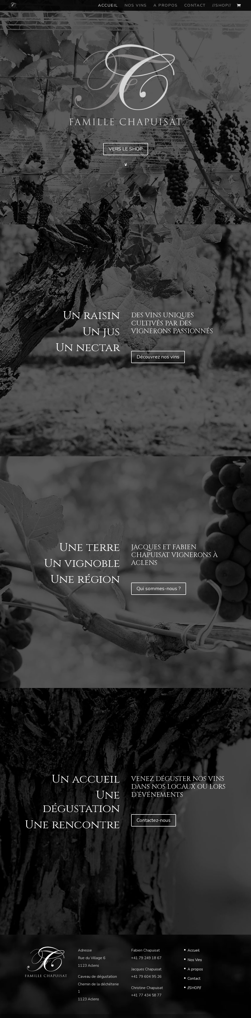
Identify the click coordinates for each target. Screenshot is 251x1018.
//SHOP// (194, 987)
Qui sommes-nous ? (159, 588)
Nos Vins (195, 959)
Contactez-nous (154, 820)
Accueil (194, 950)
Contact (194, 978)
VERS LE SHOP (126, 149)
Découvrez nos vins (158, 357)
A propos (195, 969)
